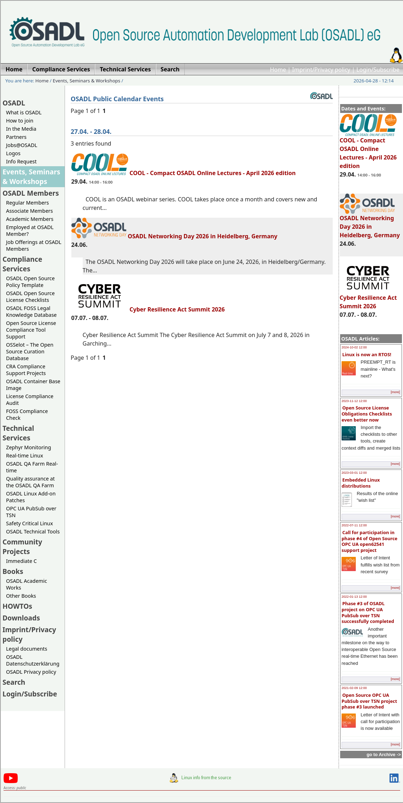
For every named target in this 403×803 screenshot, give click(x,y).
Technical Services (18, 433)
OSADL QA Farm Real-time (32, 467)
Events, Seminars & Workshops (86, 80)
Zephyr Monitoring (28, 447)
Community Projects (22, 546)
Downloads (21, 618)
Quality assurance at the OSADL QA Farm (30, 482)
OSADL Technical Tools (33, 531)
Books (12, 571)
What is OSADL (24, 112)
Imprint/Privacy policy (321, 70)
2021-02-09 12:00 (354, 688)
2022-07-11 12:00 (354, 525)
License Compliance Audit (29, 399)
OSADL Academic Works (26, 584)
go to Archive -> (383, 754)
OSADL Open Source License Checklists (30, 296)
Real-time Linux (24, 455)
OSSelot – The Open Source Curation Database (29, 351)
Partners (16, 137)
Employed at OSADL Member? (30, 230)
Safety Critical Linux (29, 523)
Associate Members (29, 210)
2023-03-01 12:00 (354, 472)
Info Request (21, 161)
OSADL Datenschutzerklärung (32, 660)
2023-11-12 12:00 (354, 401)
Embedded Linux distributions (361, 483)
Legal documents (26, 648)
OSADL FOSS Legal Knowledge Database (31, 311)
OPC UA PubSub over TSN (31, 512)
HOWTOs (17, 606)
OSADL (13, 103)
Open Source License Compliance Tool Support (31, 330)
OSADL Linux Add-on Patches (31, 497)
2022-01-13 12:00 (354, 596)
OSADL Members (30, 193)
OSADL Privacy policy (31, 671)
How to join (19, 120)
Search (13, 682)
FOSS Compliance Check (27, 414)
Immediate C (21, 561)
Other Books (21, 595)
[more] (395, 392)
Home (278, 70)
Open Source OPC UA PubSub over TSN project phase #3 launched (369, 701)
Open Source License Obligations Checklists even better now (367, 414)
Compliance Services (22, 263)
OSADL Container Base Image (33, 384)
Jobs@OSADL (21, 145)
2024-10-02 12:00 (354, 347)
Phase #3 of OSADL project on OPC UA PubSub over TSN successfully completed (368, 612)
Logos (13, 153)
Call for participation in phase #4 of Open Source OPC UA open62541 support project (369, 541)
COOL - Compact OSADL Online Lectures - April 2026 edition (368, 150)
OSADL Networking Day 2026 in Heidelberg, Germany (370, 223)
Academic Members (29, 219)
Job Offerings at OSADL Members (33, 245)
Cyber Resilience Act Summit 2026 (368, 298)
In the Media (21, 128)
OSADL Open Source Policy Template (30, 281)
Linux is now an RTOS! (366, 354)
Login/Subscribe (377, 70)
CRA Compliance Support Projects (26, 369)
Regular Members (27, 202)
